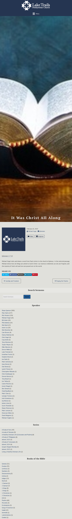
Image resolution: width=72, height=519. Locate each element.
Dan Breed (5, 368)
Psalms (4, 502)
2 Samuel (5, 487)
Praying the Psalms (61, 283)
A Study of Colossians (8, 444)
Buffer (20, 276)
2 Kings (4, 492)
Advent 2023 (6, 441)
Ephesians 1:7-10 (7, 258)
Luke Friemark (6, 354)
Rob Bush (5, 327)
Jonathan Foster (7, 356)
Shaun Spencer (6, 312)
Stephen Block (6, 359)
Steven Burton (6, 378)
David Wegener (6, 417)
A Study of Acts (6, 432)
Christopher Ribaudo (8, 373)
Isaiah (4, 512)
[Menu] (35, 13)
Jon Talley (5, 383)
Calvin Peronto (6, 385)
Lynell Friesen (6, 371)
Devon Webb (6, 351)
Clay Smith (5, 341)
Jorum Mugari (6, 388)
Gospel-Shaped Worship (9, 449)
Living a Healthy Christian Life (11, 454)
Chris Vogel (5, 339)
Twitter (5, 276)
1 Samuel (5, 485)
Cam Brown (5, 334)
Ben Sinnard (5, 390)
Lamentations (6, 517)
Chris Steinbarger (7, 376)
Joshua (4, 478)
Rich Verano (5, 317)
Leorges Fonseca (7, 398)
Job (3, 500)
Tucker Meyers (6, 346)
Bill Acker (5, 322)
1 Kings (4, 490)
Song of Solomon (7, 509)
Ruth (3, 483)
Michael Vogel (6, 319)
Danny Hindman (7, 337)
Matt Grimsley (6, 363)
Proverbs (4, 504)
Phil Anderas (6, 324)
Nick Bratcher (6, 332)
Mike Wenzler (6, 349)
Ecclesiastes (6, 507)
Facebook (13, 276)
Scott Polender (6, 407)
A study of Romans (8, 434)
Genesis (4, 465)
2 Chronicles (6, 497)
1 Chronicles (6, 495)
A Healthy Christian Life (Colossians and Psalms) (17, 436)
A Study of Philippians (8, 439)
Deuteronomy (6, 475)
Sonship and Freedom (11, 283)
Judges (4, 480)
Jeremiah (4, 514)
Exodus (4, 468)
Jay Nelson (5, 402)
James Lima (5, 405)
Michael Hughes (7, 420)
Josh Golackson (7, 400)
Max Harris (5, 315)
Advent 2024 (6, 446)
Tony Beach (5, 380)
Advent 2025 (6, 451)
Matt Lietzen (6, 412)
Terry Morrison (6, 344)
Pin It (35, 276)
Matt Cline (5, 395)
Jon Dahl (4, 361)
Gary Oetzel (5, 366)
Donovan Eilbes (7, 415)
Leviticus (4, 470)
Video (30, 238)
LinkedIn (28, 276)
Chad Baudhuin (6, 393)
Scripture (40, 238)
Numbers (5, 473)
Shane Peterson (7, 410)
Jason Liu (5, 329)
